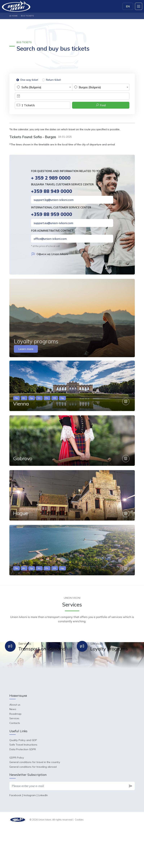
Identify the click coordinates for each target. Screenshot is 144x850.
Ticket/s (25, 105)
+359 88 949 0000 (52, 192)
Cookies (79, 842)
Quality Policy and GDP (23, 762)
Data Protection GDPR (22, 771)
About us (14, 727)
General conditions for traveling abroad (33, 789)
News (12, 731)
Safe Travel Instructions (23, 767)
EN (128, 6)
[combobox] (43, 87)
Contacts (14, 745)
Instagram (30, 817)
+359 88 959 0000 (52, 215)
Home (13, 16)
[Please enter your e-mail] (67, 808)
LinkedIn (43, 817)
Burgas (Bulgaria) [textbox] (90, 87)
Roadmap (15, 736)
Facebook (15, 817)
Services (14, 741)
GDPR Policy (16, 780)
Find (101, 105)
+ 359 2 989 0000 (51, 178)
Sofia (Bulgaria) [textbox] (31, 87)
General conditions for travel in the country (34, 784)
